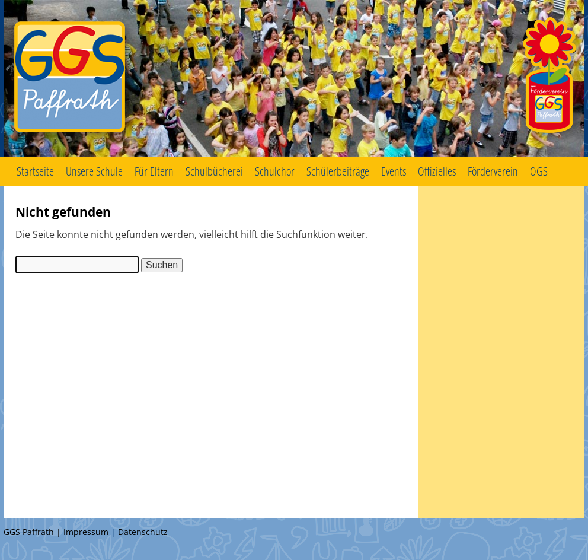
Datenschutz (143, 531)
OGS (539, 171)
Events (393, 171)
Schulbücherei (214, 171)
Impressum (85, 531)
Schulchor (275, 171)
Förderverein (493, 171)
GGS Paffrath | (33, 531)
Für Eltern (154, 171)
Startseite (35, 171)
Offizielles (437, 171)
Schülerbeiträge (337, 171)
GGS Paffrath (294, 78)
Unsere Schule (94, 171)
